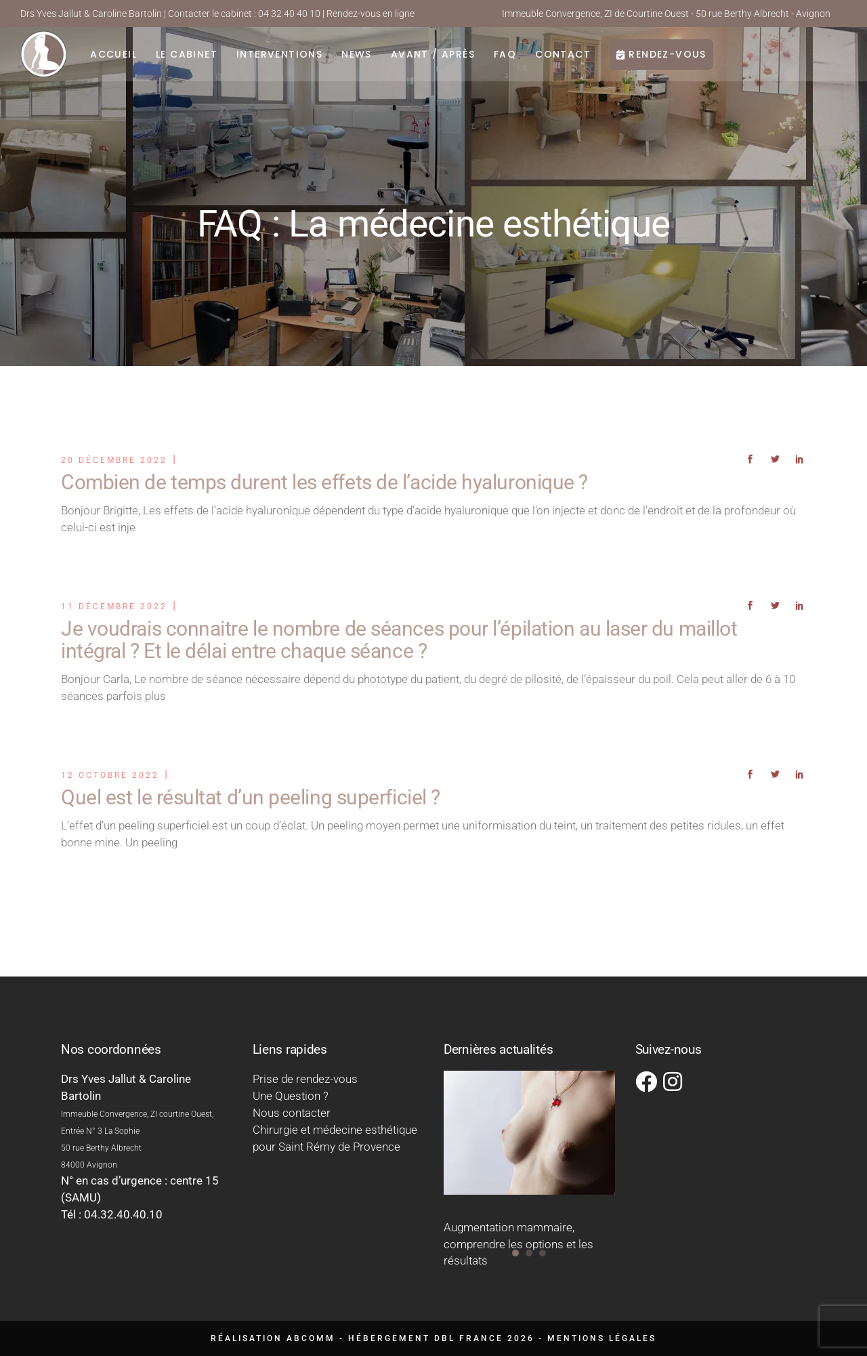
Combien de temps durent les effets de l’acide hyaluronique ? (324, 482)
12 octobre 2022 (110, 775)
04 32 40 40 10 (289, 13)
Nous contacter (292, 1112)
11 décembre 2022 (114, 606)
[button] (515, 1253)
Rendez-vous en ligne (370, 13)
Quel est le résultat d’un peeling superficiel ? (250, 797)
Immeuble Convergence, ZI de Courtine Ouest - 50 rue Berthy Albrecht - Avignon (666, 13)
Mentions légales (601, 1338)
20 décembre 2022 (114, 460)
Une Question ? (291, 1096)
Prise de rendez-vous (305, 1079)
